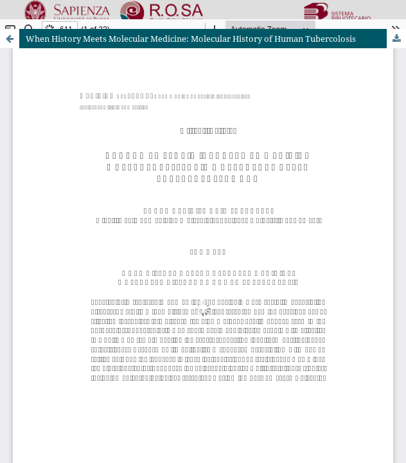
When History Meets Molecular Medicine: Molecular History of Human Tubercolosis (191, 38)
